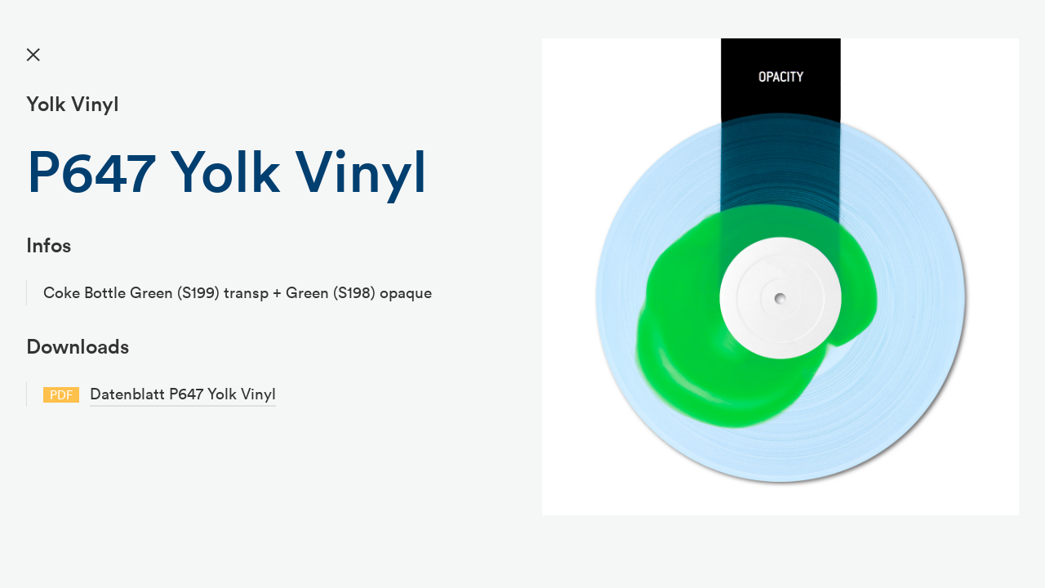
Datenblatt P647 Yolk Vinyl (183, 393)
